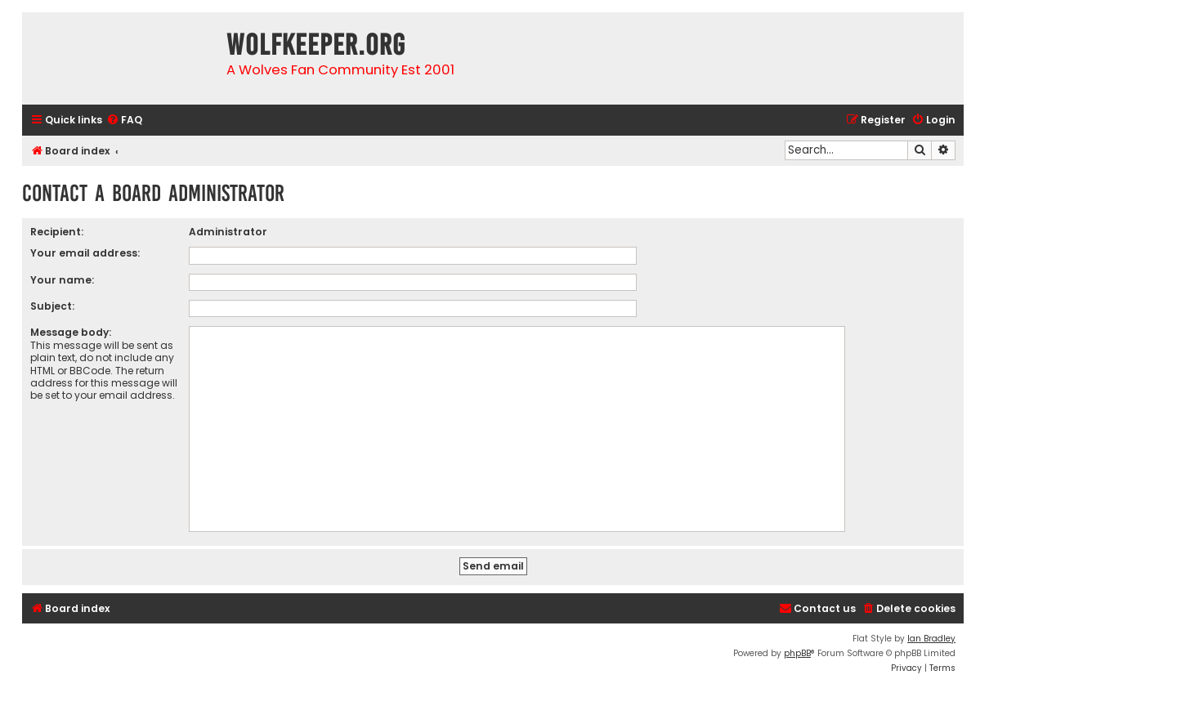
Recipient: (56, 232)
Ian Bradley (931, 638)
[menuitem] (124, 120)
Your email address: (85, 253)
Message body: (70, 332)
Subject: (52, 306)
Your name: (62, 280)
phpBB (797, 653)
